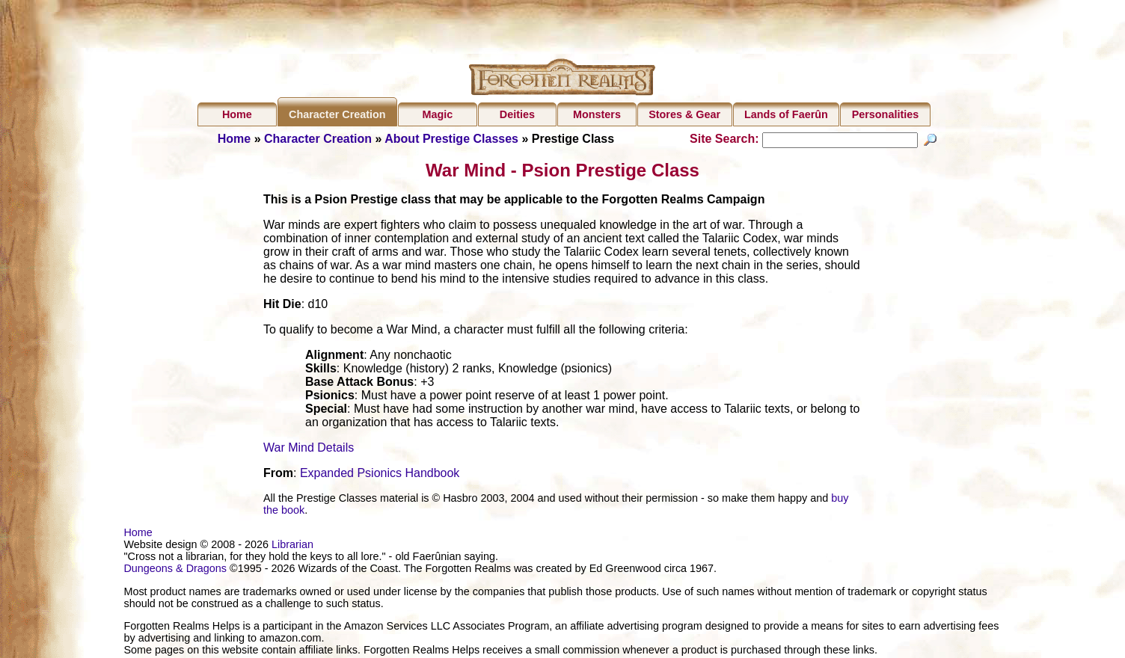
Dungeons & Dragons (175, 570)
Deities (517, 114)
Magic (437, 114)
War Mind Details (308, 449)
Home (237, 114)
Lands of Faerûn (786, 114)
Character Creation (337, 114)
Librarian (292, 547)
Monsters (597, 114)
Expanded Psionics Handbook (379, 475)
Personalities (885, 114)
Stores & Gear (684, 114)
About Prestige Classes (451, 138)
